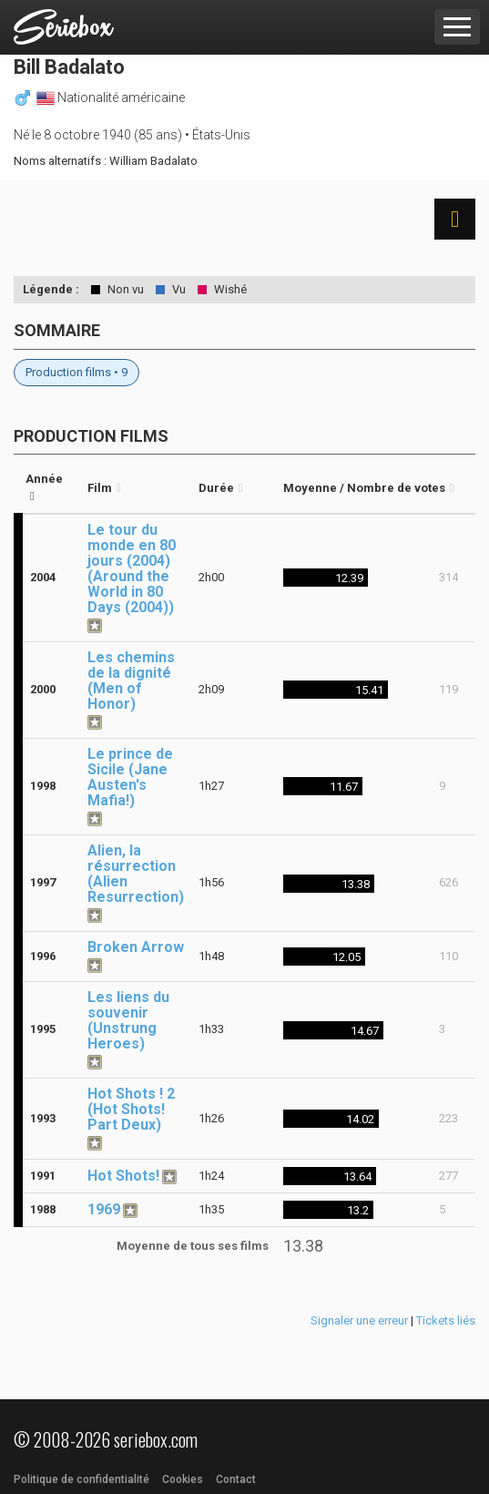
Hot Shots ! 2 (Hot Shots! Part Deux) (131, 1109)
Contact (236, 1479)
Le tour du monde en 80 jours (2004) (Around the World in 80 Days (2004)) (131, 568)
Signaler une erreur (359, 1320)
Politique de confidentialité (81, 1479)
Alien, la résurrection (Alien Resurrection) (135, 874)
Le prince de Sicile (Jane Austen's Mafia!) (130, 777)
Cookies (182, 1479)
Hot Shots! (123, 1175)
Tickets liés (445, 1320)
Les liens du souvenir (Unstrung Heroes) (128, 1020)
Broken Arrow (135, 947)
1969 (103, 1209)
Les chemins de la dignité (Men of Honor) (131, 680)
